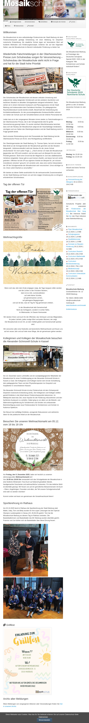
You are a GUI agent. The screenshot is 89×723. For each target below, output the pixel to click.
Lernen (72, 22)
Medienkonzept (73, 269)
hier (70, 216)
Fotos (7, 26)
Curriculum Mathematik (76, 256)
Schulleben (43, 22)
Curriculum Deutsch (75, 251)
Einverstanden (44, 720)
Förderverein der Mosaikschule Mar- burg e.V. (76, 211)
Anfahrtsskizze (71, 309)
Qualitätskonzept (74, 239)
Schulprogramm (74, 234)
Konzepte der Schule (58, 22)
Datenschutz (18, 26)
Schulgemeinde (15, 22)
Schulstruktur (30, 22)
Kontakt (30, 26)
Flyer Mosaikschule (75, 229)
